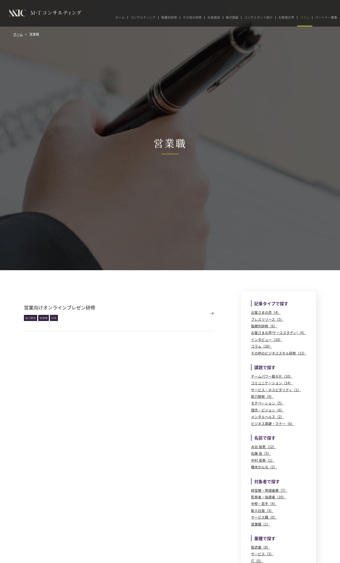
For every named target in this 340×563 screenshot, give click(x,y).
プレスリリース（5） (267, 319)
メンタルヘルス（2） (267, 416)
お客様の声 (286, 17)
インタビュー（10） (266, 339)
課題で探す (264, 367)
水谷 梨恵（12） (263, 446)
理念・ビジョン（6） (267, 409)
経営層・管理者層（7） (269, 490)
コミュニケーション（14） (272, 382)
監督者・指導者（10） (268, 496)
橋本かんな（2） (264, 466)
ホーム (120, 17)
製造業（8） (260, 547)
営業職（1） (260, 524)
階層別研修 (169, 17)
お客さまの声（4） (265, 312)
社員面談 (213, 17)
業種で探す (264, 538)
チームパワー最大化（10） (272, 376)
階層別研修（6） (264, 325)
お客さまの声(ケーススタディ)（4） (278, 332)
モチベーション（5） (267, 403)
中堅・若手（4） (264, 503)
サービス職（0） (264, 517)
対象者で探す (267, 481)
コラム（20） (261, 346)
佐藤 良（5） (261, 453)
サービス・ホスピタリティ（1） (276, 389)
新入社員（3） (262, 510)
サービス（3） (262, 553)
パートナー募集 (326, 17)
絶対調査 (232, 17)
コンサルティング (143, 17)
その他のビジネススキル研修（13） (279, 353)
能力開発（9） (262, 396)
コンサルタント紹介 (258, 17)
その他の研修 (192, 17)
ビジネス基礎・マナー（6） (272, 423)
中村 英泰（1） (262, 460)
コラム (304, 17)
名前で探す (264, 438)
